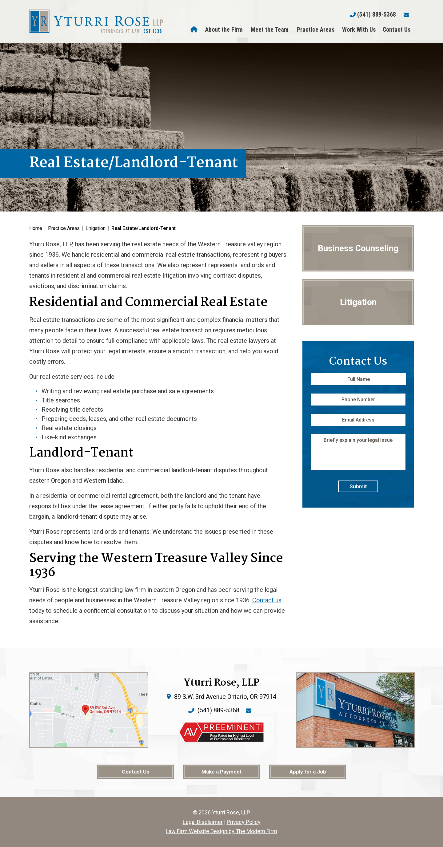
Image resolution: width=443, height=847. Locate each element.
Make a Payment (222, 772)
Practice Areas (315, 29)
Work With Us (359, 29)
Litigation (358, 302)
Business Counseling (358, 248)
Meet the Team (270, 29)
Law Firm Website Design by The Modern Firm (221, 831)
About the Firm (224, 29)
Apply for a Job (307, 772)
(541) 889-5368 (376, 14)
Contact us (266, 600)
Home (195, 29)
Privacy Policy (244, 822)
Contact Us (396, 29)
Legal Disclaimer (203, 822)
